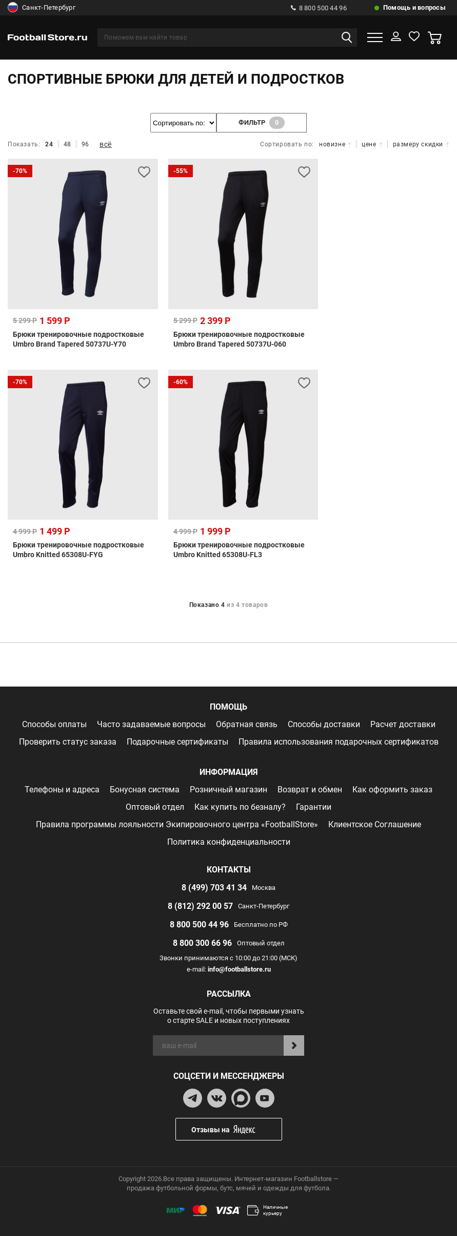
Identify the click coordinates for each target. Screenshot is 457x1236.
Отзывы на (236, 1129)
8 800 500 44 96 (319, 8)
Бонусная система (145, 789)
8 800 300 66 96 (202, 943)
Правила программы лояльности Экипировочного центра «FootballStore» (177, 824)
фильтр (262, 123)
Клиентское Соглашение (374, 824)
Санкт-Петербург (41, 7)
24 (49, 144)
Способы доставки (324, 724)
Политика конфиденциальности (228, 842)
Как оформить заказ (392, 789)
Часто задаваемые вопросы (151, 724)
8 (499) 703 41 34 (214, 887)
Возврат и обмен (309, 789)
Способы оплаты (54, 724)
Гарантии (313, 807)
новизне (335, 144)
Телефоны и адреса (62, 789)
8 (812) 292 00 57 (200, 906)
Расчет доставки (402, 724)
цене (372, 144)
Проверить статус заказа (67, 742)
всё (106, 144)
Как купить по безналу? (240, 807)
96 (85, 144)
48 (67, 144)
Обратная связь (246, 724)
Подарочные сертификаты (177, 742)
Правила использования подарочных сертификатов (339, 742)
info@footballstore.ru (239, 969)
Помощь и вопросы (414, 7)
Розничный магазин (228, 789)
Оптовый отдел (155, 807)
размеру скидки (421, 144)
